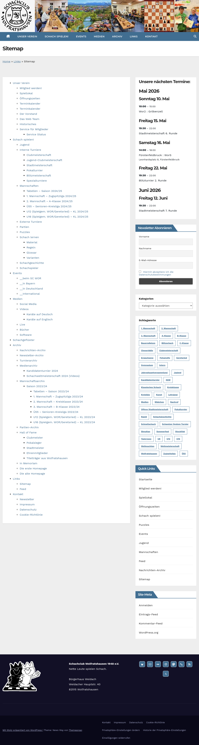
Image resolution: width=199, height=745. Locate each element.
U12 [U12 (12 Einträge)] (168, 439)
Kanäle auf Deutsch (40, 314)
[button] (195, 36)
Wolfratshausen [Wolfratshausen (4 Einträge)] (149, 453)
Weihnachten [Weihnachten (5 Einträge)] (147, 446)
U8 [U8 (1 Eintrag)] (159, 439)
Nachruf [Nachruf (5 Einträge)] (174, 402)
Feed (23, 489)
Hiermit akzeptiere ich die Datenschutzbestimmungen (156, 273)
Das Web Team (29, 119)
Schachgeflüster (24, 340)
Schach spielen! (57, 36)
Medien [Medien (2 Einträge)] (144, 402)
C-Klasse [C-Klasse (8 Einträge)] (184, 343)
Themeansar (75, 730)
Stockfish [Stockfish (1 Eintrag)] (180, 431)
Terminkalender (30, 103)
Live (22, 324)
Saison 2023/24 (37, 386)
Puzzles (25, 232)
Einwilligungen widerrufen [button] (116, 738)
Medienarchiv (28, 365)
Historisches (28, 124)
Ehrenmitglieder (37, 453)
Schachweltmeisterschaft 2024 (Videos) (53, 376)
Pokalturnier (35, 170)
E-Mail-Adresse (148, 260)
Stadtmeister (35, 448)
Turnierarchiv (28, 360)
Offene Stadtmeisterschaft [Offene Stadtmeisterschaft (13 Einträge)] (154, 409)
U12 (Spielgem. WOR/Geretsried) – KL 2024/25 (57, 211)
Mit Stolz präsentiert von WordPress (23, 730)
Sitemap (25, 483)
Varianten (33, 257)
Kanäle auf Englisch (40, 319)
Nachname (145, 248)
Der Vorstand (28, 113)
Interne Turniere (30, 149)
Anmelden (146, 605)
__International (30, 293)
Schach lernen (29, 237)
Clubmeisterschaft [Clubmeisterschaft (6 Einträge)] (168, 350)
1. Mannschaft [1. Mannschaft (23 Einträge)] (148, 328)
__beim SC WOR (30, 278)
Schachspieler (29, 268)
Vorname (144, 236)
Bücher (24, 329)
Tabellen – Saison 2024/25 (44, 191)
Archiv (117, 36)
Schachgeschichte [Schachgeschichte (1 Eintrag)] (162, 417)
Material (32, 242)
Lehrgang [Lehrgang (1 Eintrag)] (173, 394)
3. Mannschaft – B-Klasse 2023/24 (56, 406)
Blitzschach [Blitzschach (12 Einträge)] (167, 343)
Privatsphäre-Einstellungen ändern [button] (121, 730)
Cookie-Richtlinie (31, 514)
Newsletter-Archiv (31, 355)
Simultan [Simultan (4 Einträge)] (145, 431)
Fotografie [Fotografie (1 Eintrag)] (165, 358)
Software (26, 334)
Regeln (31, 247)
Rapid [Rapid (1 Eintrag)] (144, 417)
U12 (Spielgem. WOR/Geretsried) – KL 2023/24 (64, 417)
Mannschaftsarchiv (32, 381)
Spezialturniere (37, 180)
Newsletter (27, 499)
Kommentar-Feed (151, 623)
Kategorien (146, 298)
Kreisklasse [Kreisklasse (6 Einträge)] (173, 387)
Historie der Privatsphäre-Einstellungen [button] (164, 730)
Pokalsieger (34, 442)
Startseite (145, 479)
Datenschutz (28, 509)
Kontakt (151, 36)
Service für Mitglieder (34, 129)
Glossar (32, 252)
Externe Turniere (31, 221)
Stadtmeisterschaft (39, 165)
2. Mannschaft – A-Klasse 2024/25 (50, 201)
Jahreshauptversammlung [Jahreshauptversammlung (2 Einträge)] (154, 372)
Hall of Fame (28, 432)
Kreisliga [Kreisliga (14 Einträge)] (145, 394)
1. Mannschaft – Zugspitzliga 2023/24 (58, 396)
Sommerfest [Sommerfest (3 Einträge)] (163, 431)
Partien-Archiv (29, 427)
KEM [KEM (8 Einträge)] (168, 380)
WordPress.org (148, 632)
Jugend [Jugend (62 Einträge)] (177, 372)
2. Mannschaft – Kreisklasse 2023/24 (58, 401)
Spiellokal (26, 93)
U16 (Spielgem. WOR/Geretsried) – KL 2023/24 (64, 422)
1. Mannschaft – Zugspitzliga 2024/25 (51, 196)
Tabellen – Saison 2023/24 (51, 391)
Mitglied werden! (31, 88)
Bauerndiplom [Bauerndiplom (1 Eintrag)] (148, 343)
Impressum (27, 504)
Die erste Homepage (33, 468)
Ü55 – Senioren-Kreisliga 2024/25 (49, 206)
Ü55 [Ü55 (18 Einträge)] (184, 453)
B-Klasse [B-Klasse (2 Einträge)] (181, 336)
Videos (24, 309)
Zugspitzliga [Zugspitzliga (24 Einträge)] (169, 453)
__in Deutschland (31, 288)
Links (134, 36)
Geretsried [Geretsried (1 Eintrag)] (181, 358)
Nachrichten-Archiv (33, 350)
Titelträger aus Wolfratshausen (47, 458)
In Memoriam (28, 463)
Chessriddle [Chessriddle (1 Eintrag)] (147, 350)
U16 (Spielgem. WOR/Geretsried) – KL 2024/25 (57, 216)
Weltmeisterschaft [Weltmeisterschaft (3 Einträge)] (170, 446)
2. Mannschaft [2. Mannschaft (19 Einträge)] (168, 328)
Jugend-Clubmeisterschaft (44, 160)
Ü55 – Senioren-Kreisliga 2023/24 (55, 412)
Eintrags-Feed (148, 614)
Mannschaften (29, 185)
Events (81, 36)
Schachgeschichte (32, 262)
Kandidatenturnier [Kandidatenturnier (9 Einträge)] (150, 380)
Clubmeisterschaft (39, 155)
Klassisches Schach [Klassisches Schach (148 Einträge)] (151, 387)
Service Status (36, 134)
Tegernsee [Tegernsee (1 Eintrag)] (146, 439)
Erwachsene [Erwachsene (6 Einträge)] (147, 358)
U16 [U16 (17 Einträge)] (178, 439)
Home (6, 61)
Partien (24, 227)
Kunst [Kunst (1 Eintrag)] (159, 394)
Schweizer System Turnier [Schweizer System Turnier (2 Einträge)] (175, 424)
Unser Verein (27, 36)
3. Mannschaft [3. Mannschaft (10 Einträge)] (148, 336)
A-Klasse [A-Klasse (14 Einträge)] (166, 336)
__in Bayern (27, 283)
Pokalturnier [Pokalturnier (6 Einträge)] (181, 409)
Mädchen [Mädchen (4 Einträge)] (159, 402)
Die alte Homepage (32, 473)
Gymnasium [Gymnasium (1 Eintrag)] (147, 365)
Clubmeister (35, 437)
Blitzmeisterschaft (39, 175)
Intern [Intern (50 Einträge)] (162, 365)
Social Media (28, 304)
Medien (99, 36)
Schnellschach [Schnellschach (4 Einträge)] (148, 424)
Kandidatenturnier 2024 (42, 370)
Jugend (24, 144)
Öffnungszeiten (30, 98)
